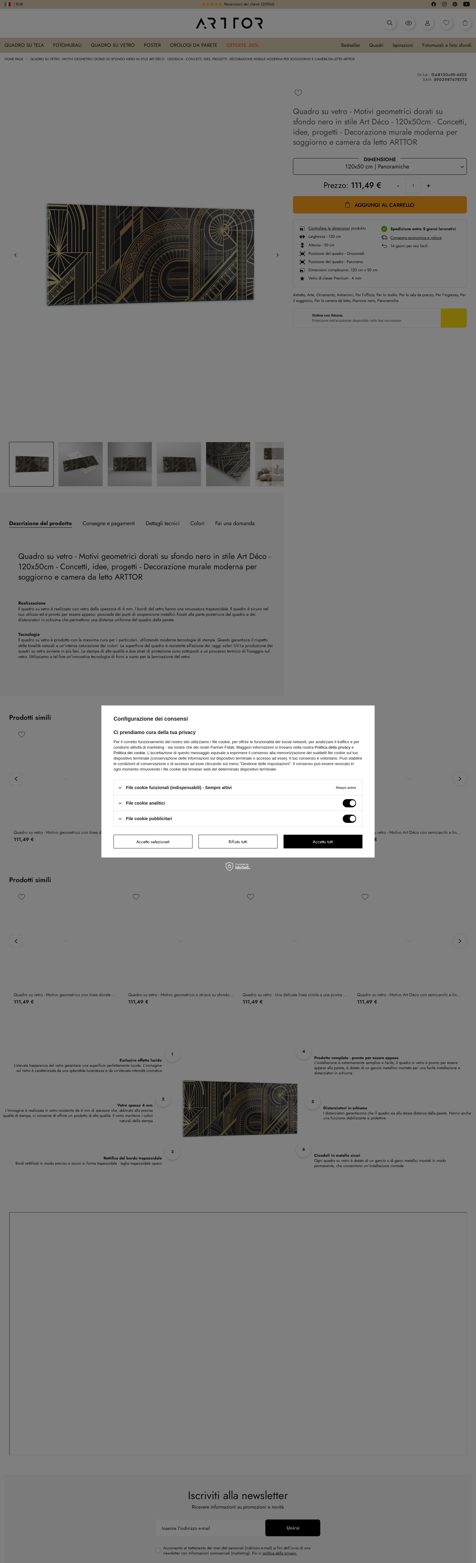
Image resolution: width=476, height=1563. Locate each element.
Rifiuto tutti (238, 841)
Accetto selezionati (153, 841)
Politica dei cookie (129, 752)
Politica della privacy (333, 747)
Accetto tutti (323, 841)
